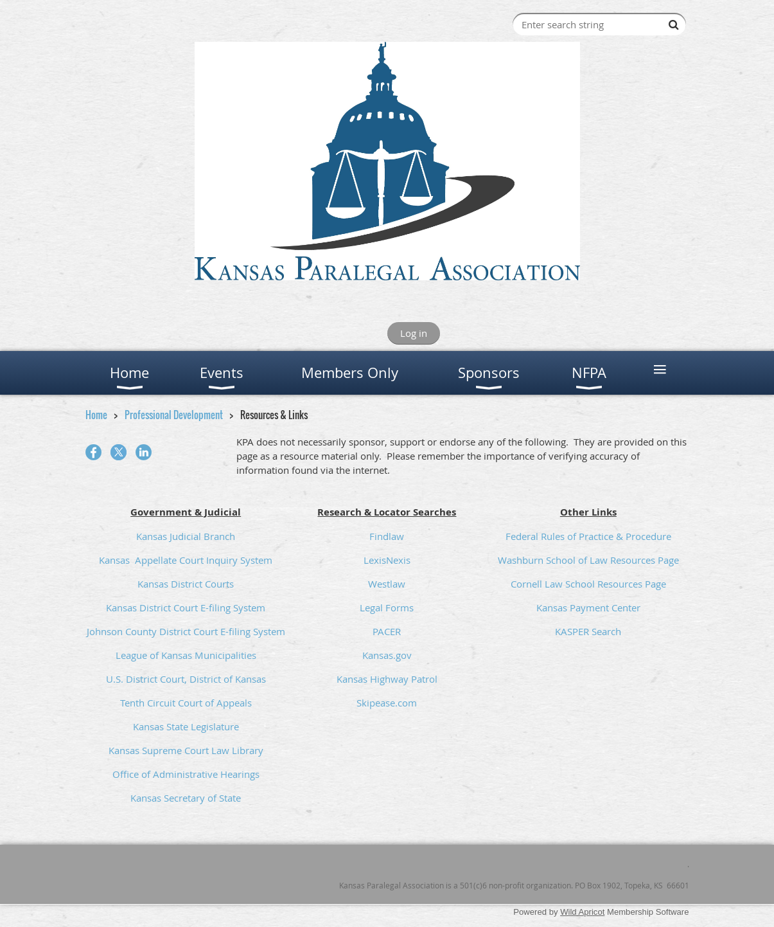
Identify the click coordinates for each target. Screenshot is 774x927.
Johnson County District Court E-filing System (186, 631)
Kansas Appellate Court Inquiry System (185, 560)
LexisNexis (387, 560)
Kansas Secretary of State (185, 797)
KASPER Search (588, 631)
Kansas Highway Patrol (387, 678)
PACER (387, 631)
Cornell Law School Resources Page (588, 583)
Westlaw (386, 583)
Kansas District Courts (185, 583)
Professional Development (174, 415)
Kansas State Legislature (186, 726)
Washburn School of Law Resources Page (588, 560)
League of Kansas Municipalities (186, 655)
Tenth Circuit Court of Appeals (186, 702)
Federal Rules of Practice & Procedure (588, 536)
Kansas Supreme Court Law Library (186, 750)
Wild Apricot (582, 912)
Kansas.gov (387, 655)
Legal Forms (387, 607)
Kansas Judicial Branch (185, 536)
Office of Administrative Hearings (185, 774)
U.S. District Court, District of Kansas (186, 678)
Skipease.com (386, 702)
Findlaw (386, 536)
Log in (413, 333)
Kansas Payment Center (588, 607)
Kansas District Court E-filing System (185, 607)
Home (96, 415)
